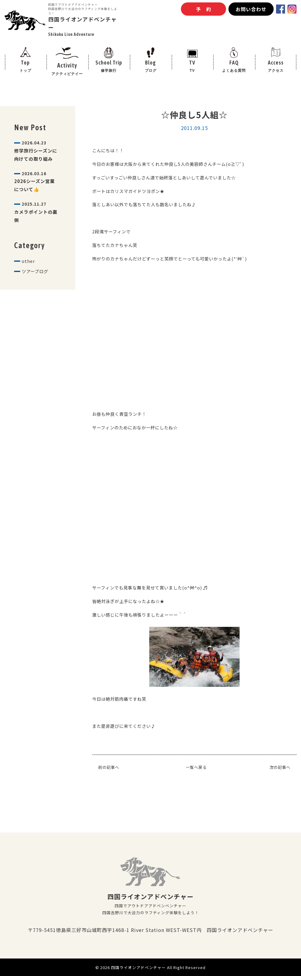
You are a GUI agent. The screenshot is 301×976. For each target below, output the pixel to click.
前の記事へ (109, 767)
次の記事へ (279, 767)
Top (25, 69)
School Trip (109, 69)
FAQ (234, 69)
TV (192, 69)
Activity (67, 69)
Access (275, 69)
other (29, 273)
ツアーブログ (37, 284)
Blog (151, 69)
